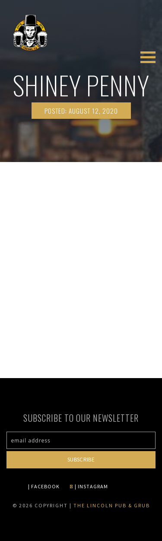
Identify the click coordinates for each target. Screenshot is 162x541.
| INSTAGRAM (89, 486)
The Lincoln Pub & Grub (111, 505)
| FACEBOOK (44, 486)
